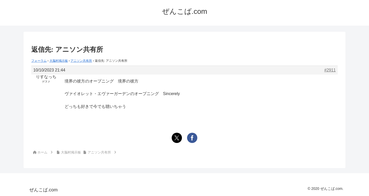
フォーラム (39, 61)
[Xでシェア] (177, 138)
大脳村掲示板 (58, 61)
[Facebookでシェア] (192, 138)
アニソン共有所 (81, 61)
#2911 (330, 70)
